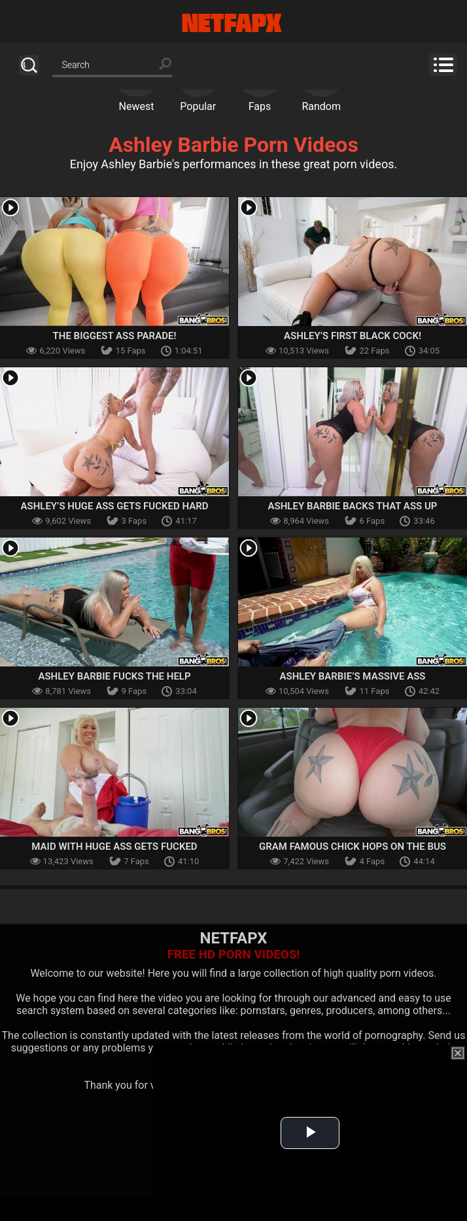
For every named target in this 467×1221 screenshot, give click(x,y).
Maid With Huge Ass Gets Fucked (114, 846)
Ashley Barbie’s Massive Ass (352, 676)
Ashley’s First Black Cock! (352, 336)
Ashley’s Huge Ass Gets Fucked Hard (115, 506)
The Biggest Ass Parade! (115, 336)
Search (29, 65)
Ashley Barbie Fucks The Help (114, 676)
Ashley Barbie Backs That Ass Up (353, 506)
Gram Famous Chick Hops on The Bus (352, 846)
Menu (443, 65)
